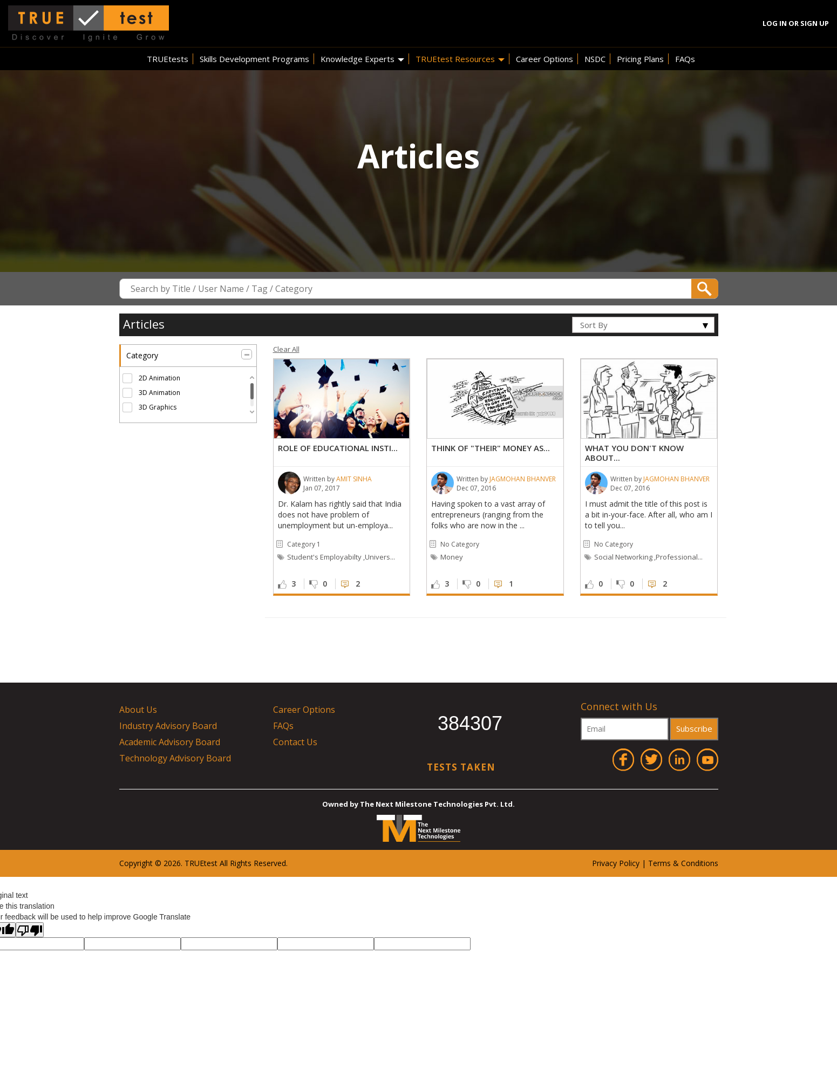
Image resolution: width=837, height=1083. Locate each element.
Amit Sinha (354, 478)
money (451, 557)
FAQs (685, 58)
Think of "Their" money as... (490, 448)
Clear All (286, 349)
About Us (138, 710)
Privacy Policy (615, 863)
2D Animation (159, 378)
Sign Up (814, 23)
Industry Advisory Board (168, 726)
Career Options (544, 58)
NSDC (594, 58)
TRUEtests (167, 58)
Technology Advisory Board (175, 758)
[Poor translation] (30, 929)
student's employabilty (324, 557)
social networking (623, 557)
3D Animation (159, 392)
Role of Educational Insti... (338, 448)
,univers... (379, 557)
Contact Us (295, 742)
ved (280, 863)
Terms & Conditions (683, 863)
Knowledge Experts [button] (362, 58)
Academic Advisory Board (169, 742)
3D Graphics (157, 407)
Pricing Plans (640, 58)
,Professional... (678, 557)
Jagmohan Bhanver (522, 478)
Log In (775, 23)
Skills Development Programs (254, 58)
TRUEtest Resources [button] (460, 58)
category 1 (304, 544)
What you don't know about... (634, 452)
